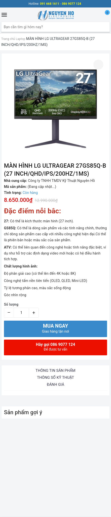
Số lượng (11, 304)
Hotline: (34, 3)
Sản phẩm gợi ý (23, 412)
